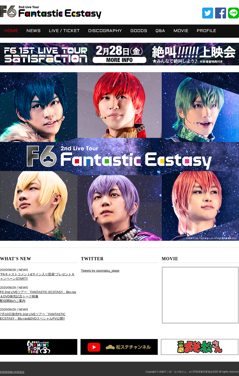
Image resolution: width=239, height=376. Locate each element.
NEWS (33, 31)
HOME (11, 31)
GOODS (138, 31)
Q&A (160, 31)
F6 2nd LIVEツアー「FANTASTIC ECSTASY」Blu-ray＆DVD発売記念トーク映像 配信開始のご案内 (38, 296)
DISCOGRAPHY (105, 31)
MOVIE (180, 31)
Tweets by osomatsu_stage (100, 270)
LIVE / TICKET (64, 31)
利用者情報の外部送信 (12, 372)
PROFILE (206, 31)
